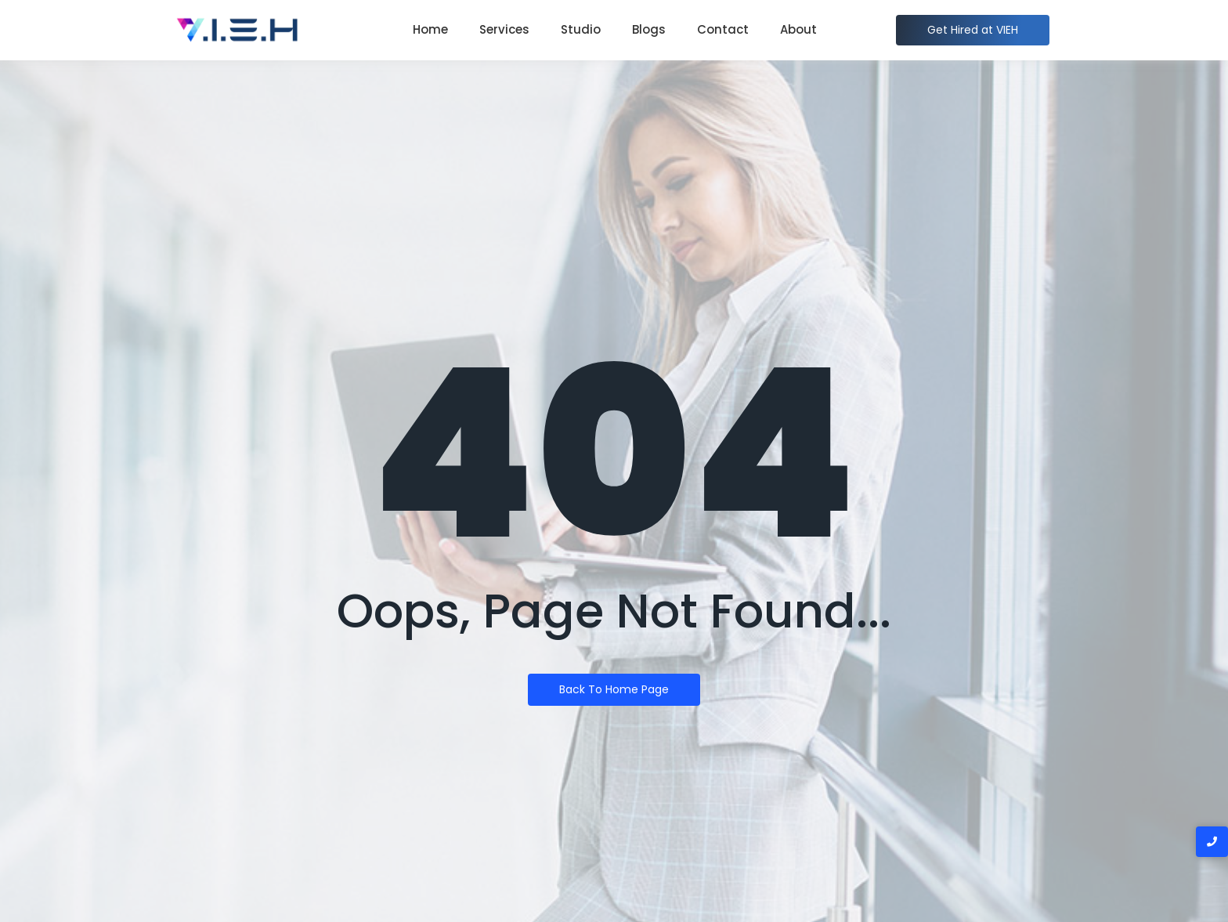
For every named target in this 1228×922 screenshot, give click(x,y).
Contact (723, 29)
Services (504, 29)
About (798, 29)
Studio (581, 29)
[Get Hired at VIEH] (972, 30)
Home (430, 29)
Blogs (649, 29)
